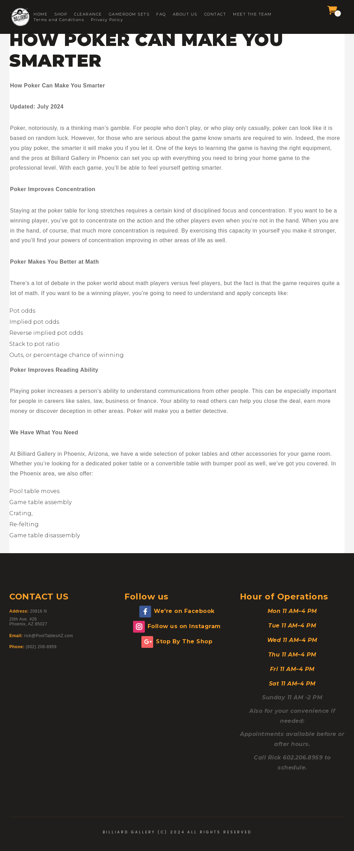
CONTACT (215, 14)
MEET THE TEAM (252, 14)
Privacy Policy (107, 20)
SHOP (60, 14)
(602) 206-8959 (41, 646)
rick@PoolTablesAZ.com (48, 635)
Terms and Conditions (59, 20)
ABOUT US (185, 14)
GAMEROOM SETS (129, 14)
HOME (40, 14)
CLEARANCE (88, 14)
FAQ (161, 14)
